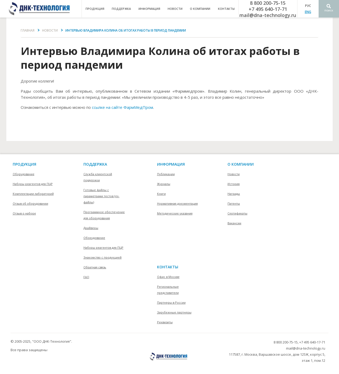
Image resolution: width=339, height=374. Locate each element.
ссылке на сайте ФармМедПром (122, 107)
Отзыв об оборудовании (30, 203)
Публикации (166, 174)
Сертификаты (237, 213)
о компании (200, 9)
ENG (308, 12)
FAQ (86, 277)
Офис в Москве (168, 277)
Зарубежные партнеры (174, 312)
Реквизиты (165, 322)
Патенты (234, 203)
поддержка (121, 9)
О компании (241, 164)
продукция (95, 9)
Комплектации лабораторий (33, 194)
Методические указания (175, 213)
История (234, 184)
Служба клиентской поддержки (97, 177)
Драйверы (90, 228)
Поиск (328, 10)
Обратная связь (94, 267)
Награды (234, 194)
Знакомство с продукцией (102, 257)
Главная (27, 30)
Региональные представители (168, 290)
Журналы (163, 184)
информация (149, 9)
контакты (226, 9)
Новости (175, 9)
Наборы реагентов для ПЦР (33, 184)
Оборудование (23, 174)
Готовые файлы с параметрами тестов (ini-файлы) (101, 196)
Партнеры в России (171, 302)
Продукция (24, 164)
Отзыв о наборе (24, 213)
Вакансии (234, 223)
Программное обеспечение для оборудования (104, 215)
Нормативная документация (177, 203)
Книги (161, 194)
